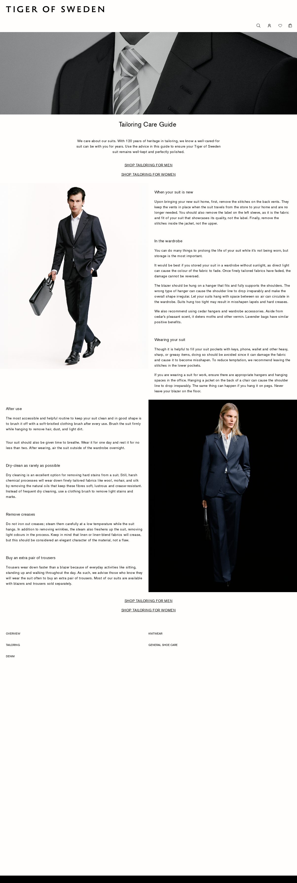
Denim (10, 656)
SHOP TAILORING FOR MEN (148, 165)
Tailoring (13, 644)
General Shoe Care (163, 644)
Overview (13, 633)
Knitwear (155, 633)
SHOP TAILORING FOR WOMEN (148, 174)
